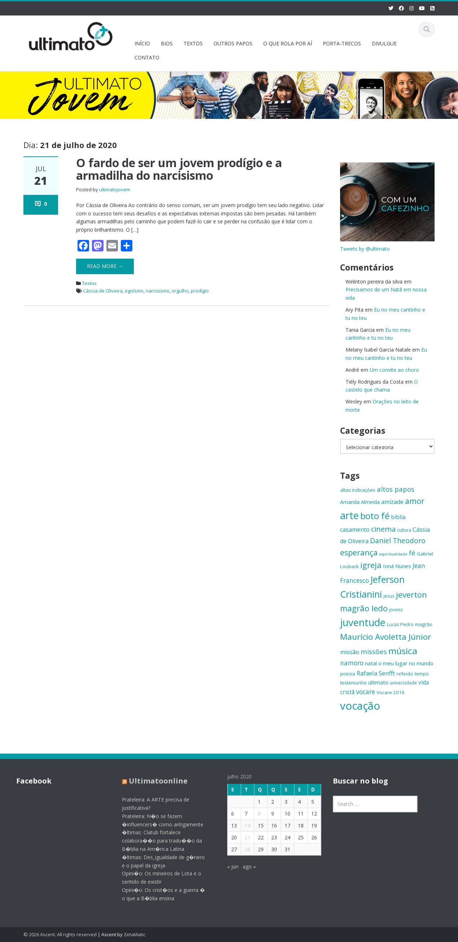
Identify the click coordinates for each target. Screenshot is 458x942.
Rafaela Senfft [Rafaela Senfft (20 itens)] (376, 673)
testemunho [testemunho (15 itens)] (353, 682)
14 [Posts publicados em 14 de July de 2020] (243, 825)
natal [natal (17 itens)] (371, 663)
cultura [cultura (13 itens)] (404, 530)
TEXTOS (193, 43)
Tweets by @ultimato (365, 248)
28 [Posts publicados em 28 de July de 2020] (243, 849)
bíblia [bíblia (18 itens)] (398, 517)
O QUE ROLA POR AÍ (287, 43)
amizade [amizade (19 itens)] (392, 502)
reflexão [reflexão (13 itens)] (404, 674)
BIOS (167, 43)
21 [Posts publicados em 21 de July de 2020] (243, 837)
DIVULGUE (384, 43)
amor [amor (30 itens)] (414, 501)
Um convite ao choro (394, 369)
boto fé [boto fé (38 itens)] (374, 516)
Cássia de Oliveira (103, 290)
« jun (228, 866)
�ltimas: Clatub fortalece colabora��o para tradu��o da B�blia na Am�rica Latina (158, 840)
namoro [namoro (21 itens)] (352, 663)
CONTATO (147, 57)
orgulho (180, 290)
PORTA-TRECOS (342, 43)
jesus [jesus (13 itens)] (389, 596)
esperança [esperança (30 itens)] (359, 552)
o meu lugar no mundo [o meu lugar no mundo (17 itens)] (405, 663)
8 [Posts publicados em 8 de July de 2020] (255, 813)
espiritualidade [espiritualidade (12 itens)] (393, 554)
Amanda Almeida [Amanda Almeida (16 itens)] (360, 502)
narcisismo (157, 290)
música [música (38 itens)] (402, 651)
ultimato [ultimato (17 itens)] (378, 682)
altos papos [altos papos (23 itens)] (395, 489)
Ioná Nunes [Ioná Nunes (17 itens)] (397, 566)
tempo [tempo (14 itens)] (422, 673)
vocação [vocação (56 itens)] (360, 705)
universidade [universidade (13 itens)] (403, 683)
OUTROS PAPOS (232, 43)
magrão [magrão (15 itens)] (423, 624)
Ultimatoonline (153, 781)
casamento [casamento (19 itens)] (355, 529)
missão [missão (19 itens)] (349, 652)
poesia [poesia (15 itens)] (347, 673)
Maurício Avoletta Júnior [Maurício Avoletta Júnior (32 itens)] (385, 636)
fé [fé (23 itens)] (412, 552)
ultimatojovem (114, 189)
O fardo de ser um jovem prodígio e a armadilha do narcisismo (179, 169)
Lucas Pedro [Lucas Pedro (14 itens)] (400, 624)
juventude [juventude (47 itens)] (363, 622)
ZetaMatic (134, 934)
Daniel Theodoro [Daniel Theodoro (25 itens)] (398, 540)
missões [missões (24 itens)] (374, 651)
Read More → (105, 266)
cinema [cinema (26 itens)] (383, 529)
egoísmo (134, 290)
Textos (89, 283)
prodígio (200, 290)
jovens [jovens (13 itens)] (396, 609)
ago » (244, 866)
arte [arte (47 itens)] (349, 515)
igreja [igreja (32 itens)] (371, 565)
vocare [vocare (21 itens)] (365, 692)
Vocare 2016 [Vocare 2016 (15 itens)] (390, 692)
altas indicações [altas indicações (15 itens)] (357, 490)
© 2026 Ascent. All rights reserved (60, 934)
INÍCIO (142, 43)
